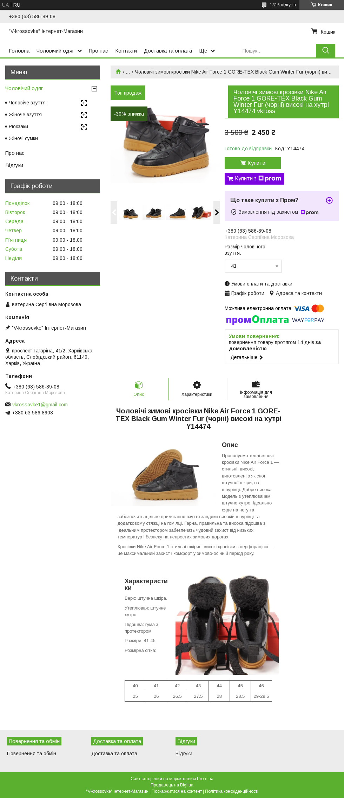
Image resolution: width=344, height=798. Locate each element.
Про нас (98, 51)
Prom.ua (205, 778)
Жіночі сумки (23, 138)
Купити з (258, 179)
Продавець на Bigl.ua (172, 785)
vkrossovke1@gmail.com (40, 404)
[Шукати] (325, 50)
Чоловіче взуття (27, 102)
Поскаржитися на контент (177, 791)
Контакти (126, 51)
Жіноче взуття (25, 114)
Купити (256, 163)
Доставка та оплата (168, 51)
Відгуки (14, 165)
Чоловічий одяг (55, 51)
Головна (19, 51)
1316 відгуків (283, 4)
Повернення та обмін (31, 753)
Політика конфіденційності (231, 791)
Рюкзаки (18, 126)
